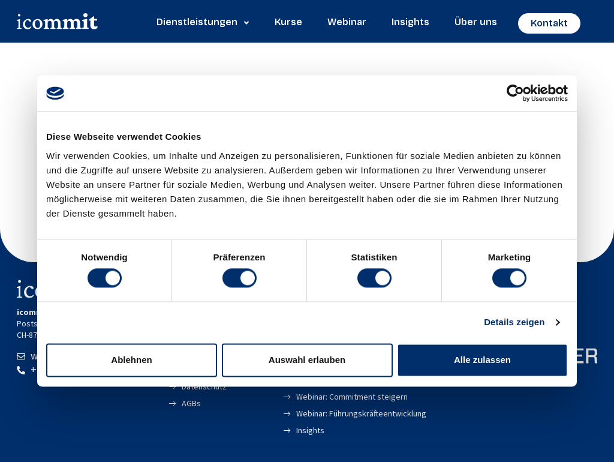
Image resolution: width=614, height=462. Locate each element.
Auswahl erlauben (307, 360)
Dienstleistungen (202, 22)
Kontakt (549, 23)
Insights (410, 22)
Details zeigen (514, 322)
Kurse (288, 22)
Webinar (346, 22)
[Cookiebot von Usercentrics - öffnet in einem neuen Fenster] (515, 93)
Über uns (476, 22)
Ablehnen (131, 360)
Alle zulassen (482, 360)
